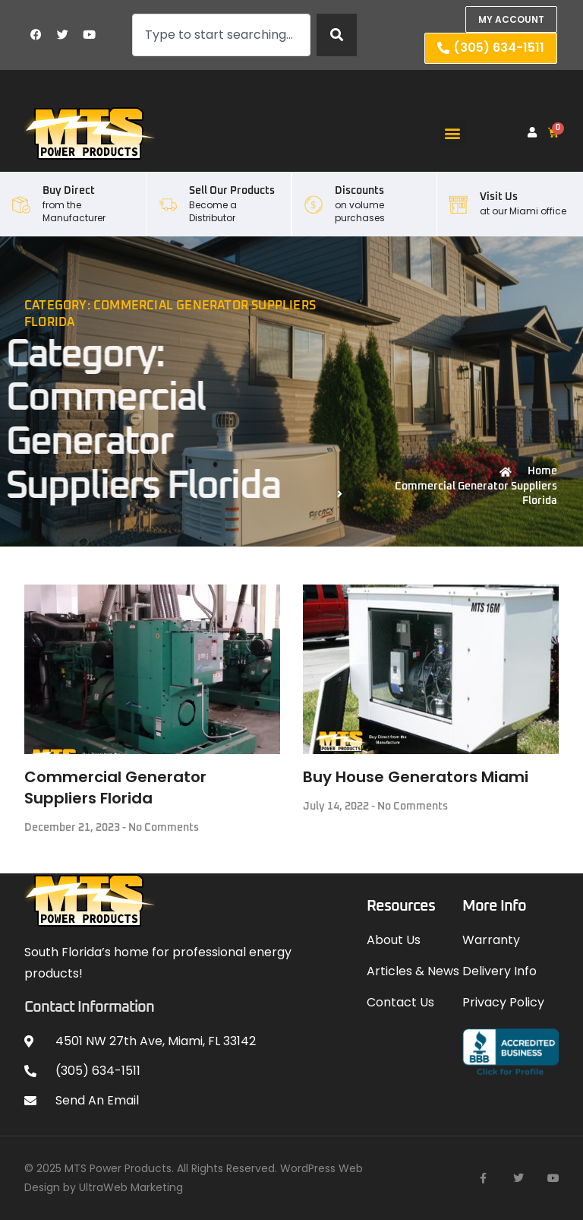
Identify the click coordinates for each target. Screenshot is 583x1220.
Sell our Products (232, 190)
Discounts (359, 190)
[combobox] (221, 35)
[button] (452, 132)
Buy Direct (69, 190)
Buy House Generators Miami (415, 776)
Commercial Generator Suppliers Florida (115, 787)
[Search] (337, 35)
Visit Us (499, 197)
